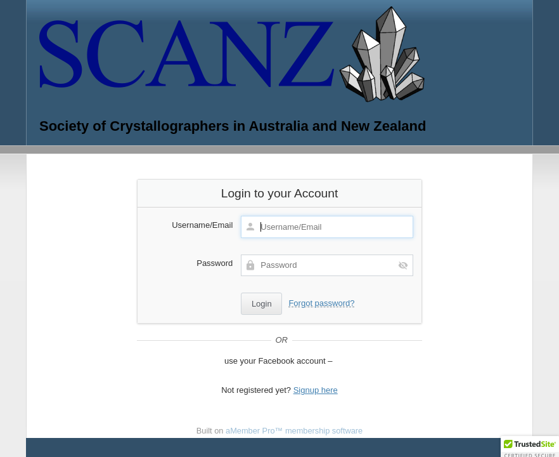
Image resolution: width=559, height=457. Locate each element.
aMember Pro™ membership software (294, 430)
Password (214, 263)
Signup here (315, 390)
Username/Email (202, 225)
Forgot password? (321, 303)
